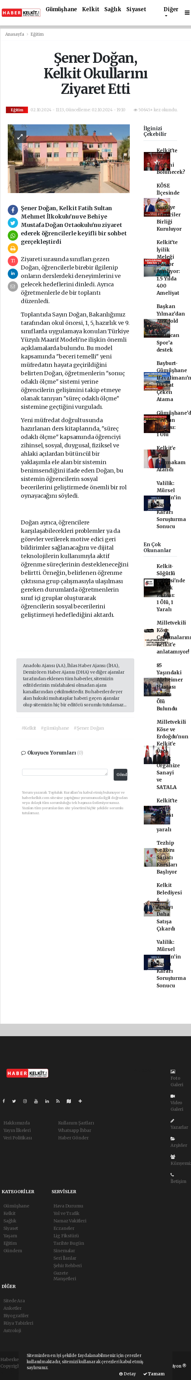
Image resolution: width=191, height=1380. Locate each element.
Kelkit (90, 9)
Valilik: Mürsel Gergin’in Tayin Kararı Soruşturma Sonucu (171, 505)
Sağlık (112, 9)
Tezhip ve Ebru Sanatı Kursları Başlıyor (167, 857)
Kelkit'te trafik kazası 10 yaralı (167, 815)
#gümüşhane (55, 728)
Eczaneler (64, 1228)
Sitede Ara (14, 1301)
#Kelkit (28, 728)
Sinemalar (64, 1250)
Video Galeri (177, 1103)
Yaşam (10, 1236)
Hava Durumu (68, 1206)
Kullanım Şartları (76, 1123)
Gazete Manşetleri (64, 1275)
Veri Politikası (17, 1138)
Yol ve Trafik (66, 1213)
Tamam (154, 1374)
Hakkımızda (16, 1123)
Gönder (122, 774)
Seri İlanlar (65, 1258)
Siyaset (136, 9)
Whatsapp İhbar (74, 1130)
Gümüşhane (61, 9)
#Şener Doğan (89, 728)
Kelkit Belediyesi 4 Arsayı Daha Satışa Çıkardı (169, 907)
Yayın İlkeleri (17, 1130)
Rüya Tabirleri (18, 1323)
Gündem (12, 1250)
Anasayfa (15, 34)
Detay (127, 1374)
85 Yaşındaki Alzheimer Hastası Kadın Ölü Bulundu (170, 687)
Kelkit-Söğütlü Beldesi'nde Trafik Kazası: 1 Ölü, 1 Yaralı (171, 588)
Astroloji (12, 1330)
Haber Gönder (73, 1138)
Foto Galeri (177, 1078)
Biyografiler (16, 1315)
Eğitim (37, 34)
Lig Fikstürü (66, 1236)
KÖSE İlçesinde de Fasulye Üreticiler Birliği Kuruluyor (169, 207)
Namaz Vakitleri (69, 1221)
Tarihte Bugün (68, 1243)
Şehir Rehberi (67, 1265)
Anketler (12, 1308)
